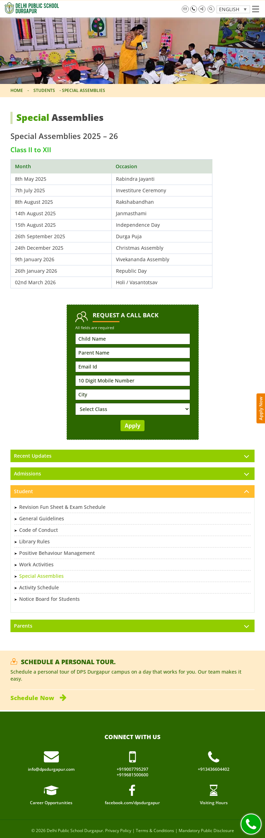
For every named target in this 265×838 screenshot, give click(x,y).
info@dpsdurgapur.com (185, 9)
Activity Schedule (39, 587)
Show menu (255, 9)
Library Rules (34, 541)
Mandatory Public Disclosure (206, 830)
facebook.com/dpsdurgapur (132, 803)
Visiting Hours (214, 803)
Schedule (38, 697)
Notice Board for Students (49, 599)
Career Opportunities (51, 803)
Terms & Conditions (155, 830)
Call (251, 824)
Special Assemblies (41, 576)
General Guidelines (41, 518)
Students (44, 90)
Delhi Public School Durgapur (75, 830)
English (229, 9)
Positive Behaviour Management (57, 553)
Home (16, 90)
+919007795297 (193, 9)
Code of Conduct (38, 530)
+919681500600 (132, 775)
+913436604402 (213, 769)
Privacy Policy (118, 830)
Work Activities (36, 564)
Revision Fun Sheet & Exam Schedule (62, 507)
